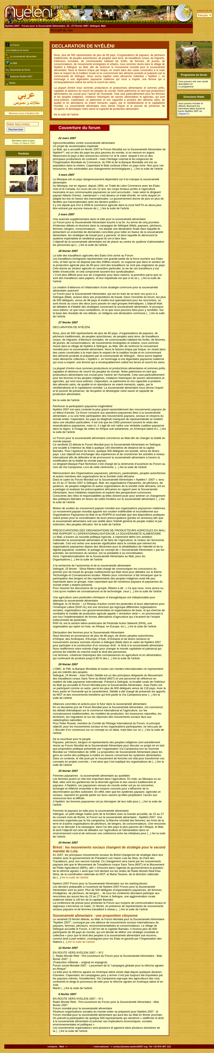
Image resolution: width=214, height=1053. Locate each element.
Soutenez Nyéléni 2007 (19, 76)
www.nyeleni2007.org (80, 1046)
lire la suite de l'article (75, 877)
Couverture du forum (79, 127)
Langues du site (204, 10)
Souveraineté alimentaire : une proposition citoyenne (95, 915)
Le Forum (12, 44)
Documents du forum (18, 69)
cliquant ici (183, 113)
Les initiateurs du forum (17, 50)
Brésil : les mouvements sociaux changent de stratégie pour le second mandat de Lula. (109, 849)
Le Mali (11, 62)
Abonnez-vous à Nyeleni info (24, 113)
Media (10, 83)
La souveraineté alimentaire (21, 56)
